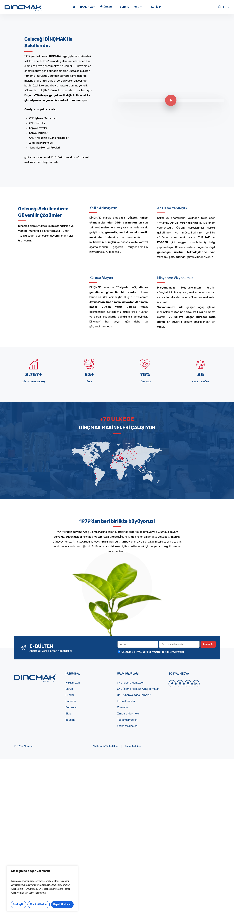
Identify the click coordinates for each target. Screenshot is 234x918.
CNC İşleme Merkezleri (130, 682)
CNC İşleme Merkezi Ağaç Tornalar (138, 688)
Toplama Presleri (127, 719)
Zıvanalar (123, 707)
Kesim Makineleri (127, 725)
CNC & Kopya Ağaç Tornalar (133, 695)
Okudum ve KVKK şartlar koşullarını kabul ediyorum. (152, 651)
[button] (105, 746)
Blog (68, 713)
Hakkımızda (72, 682)
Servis (69, 688)
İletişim (70, 719)
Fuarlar (69, 695)
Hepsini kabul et (62, 904)
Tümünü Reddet (39, 904)
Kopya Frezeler (126, 701)
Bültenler (71, 707)
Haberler (70, 701)
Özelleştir (18, 904)
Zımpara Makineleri (128, 713)
